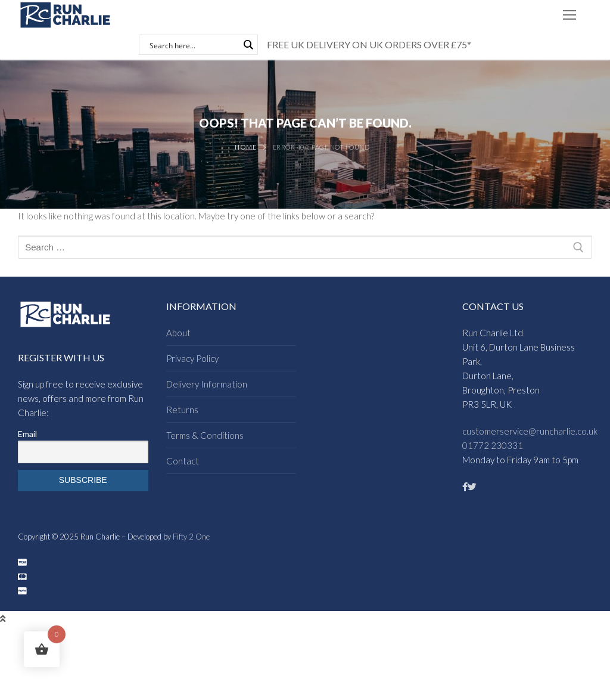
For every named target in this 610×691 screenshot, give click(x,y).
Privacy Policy (192, 358)
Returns (182, 409)
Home (245, 147)
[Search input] (193, 44)
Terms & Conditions (205, 435)
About (178, 332)
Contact (182, 460)
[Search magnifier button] (248, 45)
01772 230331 (492, 445)
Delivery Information (206, 384)
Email (27, 434)
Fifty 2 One (191, 536)
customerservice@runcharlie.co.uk (529, 431)
